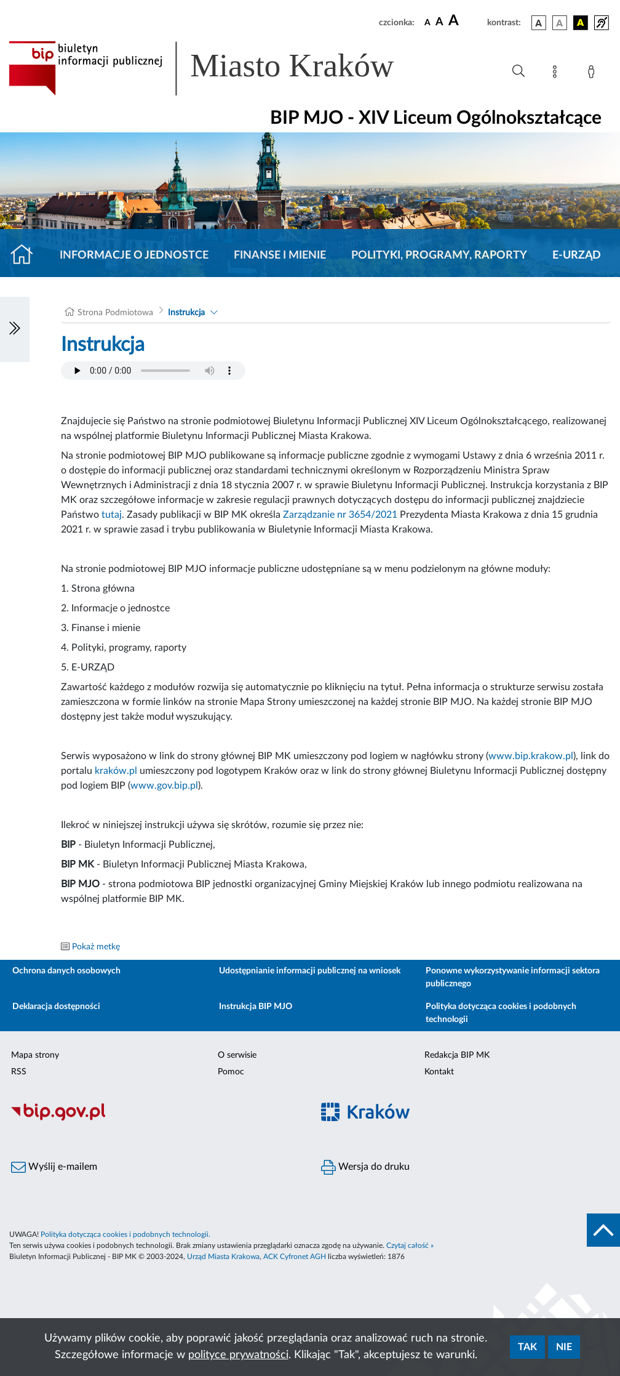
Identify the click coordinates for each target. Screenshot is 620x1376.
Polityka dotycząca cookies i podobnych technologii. (125, 1234)
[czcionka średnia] (439, 22)
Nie (564, 1347)
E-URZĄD (576, 255)
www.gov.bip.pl (164, 786)
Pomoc (231, 1072)
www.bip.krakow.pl (530, 756)
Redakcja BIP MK (457, 1055)
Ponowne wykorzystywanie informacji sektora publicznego (513, 977)
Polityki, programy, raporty (439, 255)
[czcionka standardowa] (427, 22)
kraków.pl (116, 771)
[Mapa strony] (557, 74)
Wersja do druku (365, 1167)
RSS (18, 1072)
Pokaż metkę (96, 947)
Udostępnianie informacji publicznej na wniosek (309, 971)
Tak (527, 1347)
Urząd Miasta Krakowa (223, 1256)
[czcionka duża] (466, 21)
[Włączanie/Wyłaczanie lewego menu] (15, 329)
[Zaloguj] (593, 74)
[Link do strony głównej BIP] (219, 68)
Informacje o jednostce (134, 255)
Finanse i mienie (280, 255)
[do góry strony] (603, 1230)
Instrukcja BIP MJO (255, 1006)
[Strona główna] (26, 255)
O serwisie (237, 1055)
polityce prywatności (238, 1355)
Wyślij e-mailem (54, 1167)
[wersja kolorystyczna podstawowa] (539, 23)
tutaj (111, 515)
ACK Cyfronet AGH (294, 1256)
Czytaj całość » (410, 1245)
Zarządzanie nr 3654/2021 (340, 515)
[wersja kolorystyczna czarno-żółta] (580, 23)
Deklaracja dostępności (56, 1006)
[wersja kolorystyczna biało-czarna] (559, 23)
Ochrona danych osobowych (66, 971)
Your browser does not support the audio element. (153, 370)
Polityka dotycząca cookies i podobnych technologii (501, 1013)
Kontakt (439, 1072)
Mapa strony (35, 1055)
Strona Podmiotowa (115, 312)
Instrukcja (186, 312)
